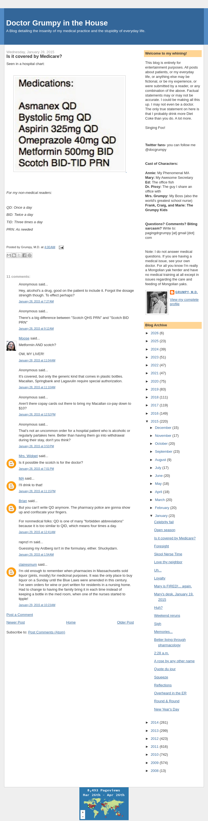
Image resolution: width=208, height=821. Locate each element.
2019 (155, 389)
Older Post (125, 622)
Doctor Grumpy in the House (57, 23)
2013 (155, 731)
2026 (155, 333)
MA (21, 478)
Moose (24, 338)
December (163, 428)
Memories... (163, 632)
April (159, 492)
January (162, 516)
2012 (155, 739)
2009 (155, 763)
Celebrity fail (164, 522)
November (163, 436)
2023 (155, 357)
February (162, 508)
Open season (164, 530)
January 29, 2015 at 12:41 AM (37, 532)
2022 (155, 365)
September (164, 451)
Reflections (163, 685)
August (161, 460)
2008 (155, 771)
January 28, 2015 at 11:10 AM (37, 387)
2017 (155, 405)
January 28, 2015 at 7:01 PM (36, 468)
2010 (155, 754)
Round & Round (167, 701)
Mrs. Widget (28, 456)
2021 (155, 373)
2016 (155, 413)
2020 (155, 381)
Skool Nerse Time (168, 554)
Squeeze (161, 677)
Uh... (157, 570)
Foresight (161, 546)
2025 (155, 341)
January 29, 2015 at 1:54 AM (36, 554)
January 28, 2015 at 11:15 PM (37, 491)
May (159, 484)
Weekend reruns (167, 615)
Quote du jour (165, 669)
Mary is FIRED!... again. (173, 586)
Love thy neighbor (168, 562)
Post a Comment (19, 615)
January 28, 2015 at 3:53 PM (36, 446)
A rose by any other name (174, 661)
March (160, 500)
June (159, 476)
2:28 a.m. (161, 653)
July (158, 468)
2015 (155, 421)
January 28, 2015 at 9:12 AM (36, 328)
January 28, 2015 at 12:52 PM (37, 414)
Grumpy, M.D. (186, 292)
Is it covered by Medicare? (34, 56)
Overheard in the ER (170, 693)
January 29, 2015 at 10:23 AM (37, 605)
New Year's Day (166, 709)
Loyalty (159, 578)
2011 (155, 746)
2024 (155, 349)
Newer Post (15, 622)
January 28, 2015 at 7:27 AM (36, 301)
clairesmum (28, 564)
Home (71, 622)
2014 (155, 722)
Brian (23, 501)
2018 (155, 397)
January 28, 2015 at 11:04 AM (37, 360)
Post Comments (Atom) (46, 632)
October (162, 443)
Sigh (157, 624)
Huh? (158, 607)
